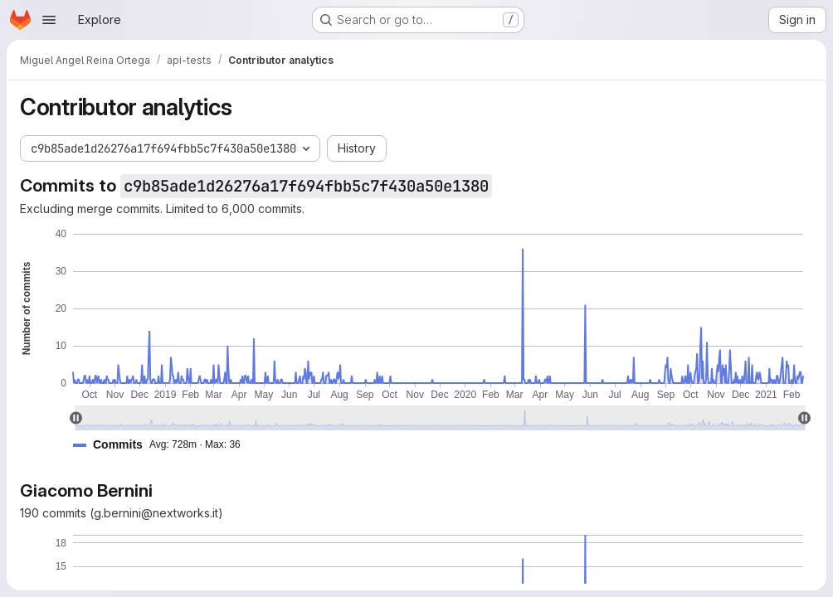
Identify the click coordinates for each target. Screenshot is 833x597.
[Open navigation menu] (49, 20)
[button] (163, 445)
